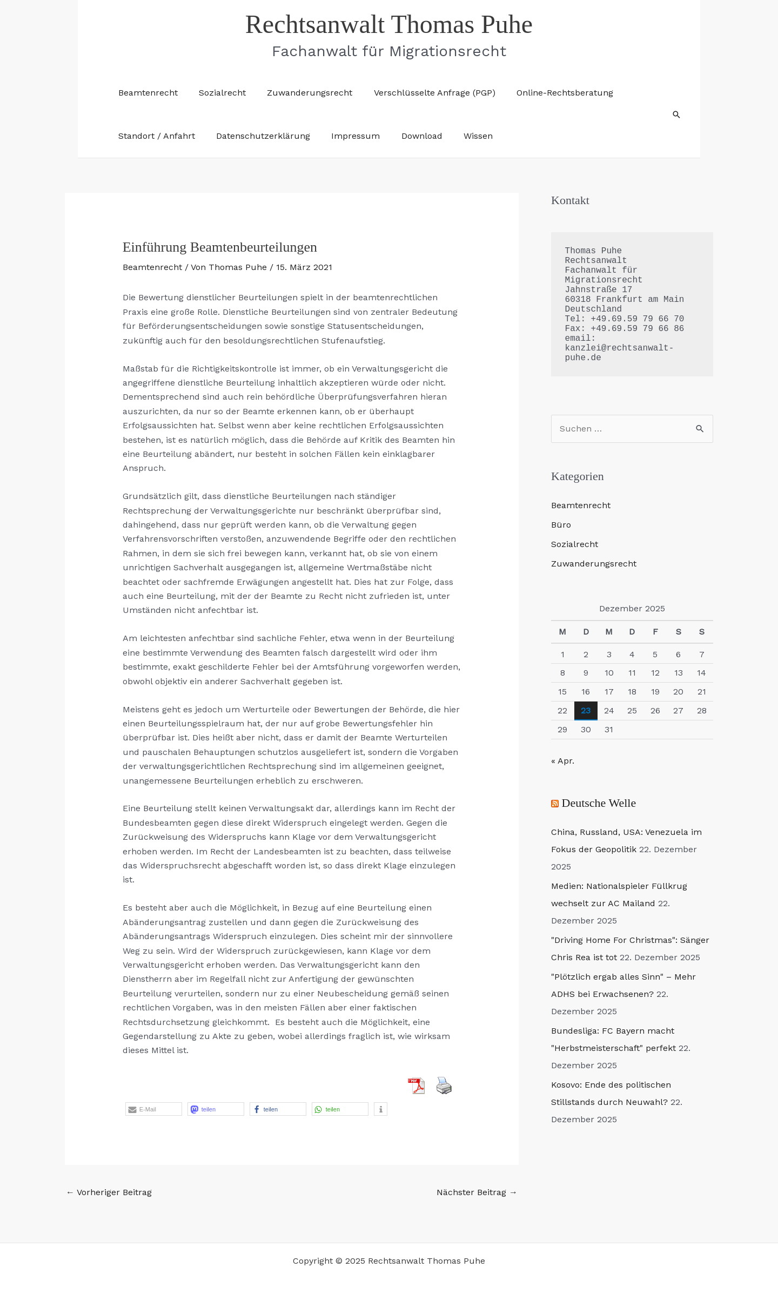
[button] (676, 114)
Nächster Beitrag (477, 1192)
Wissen (460, 136)
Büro (561, 525)
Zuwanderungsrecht (300, 92)
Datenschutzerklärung (257, 136)
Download (407, 136)
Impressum (345, 136)
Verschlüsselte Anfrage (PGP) (420, 92)
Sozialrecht (216, 92)
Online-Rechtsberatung (547, 92)
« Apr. (562, 761)
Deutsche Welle (599, 803)
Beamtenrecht (146, 92)
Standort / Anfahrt (154, 136)
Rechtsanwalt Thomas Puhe (389, 24)
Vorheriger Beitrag (109, 1192)
